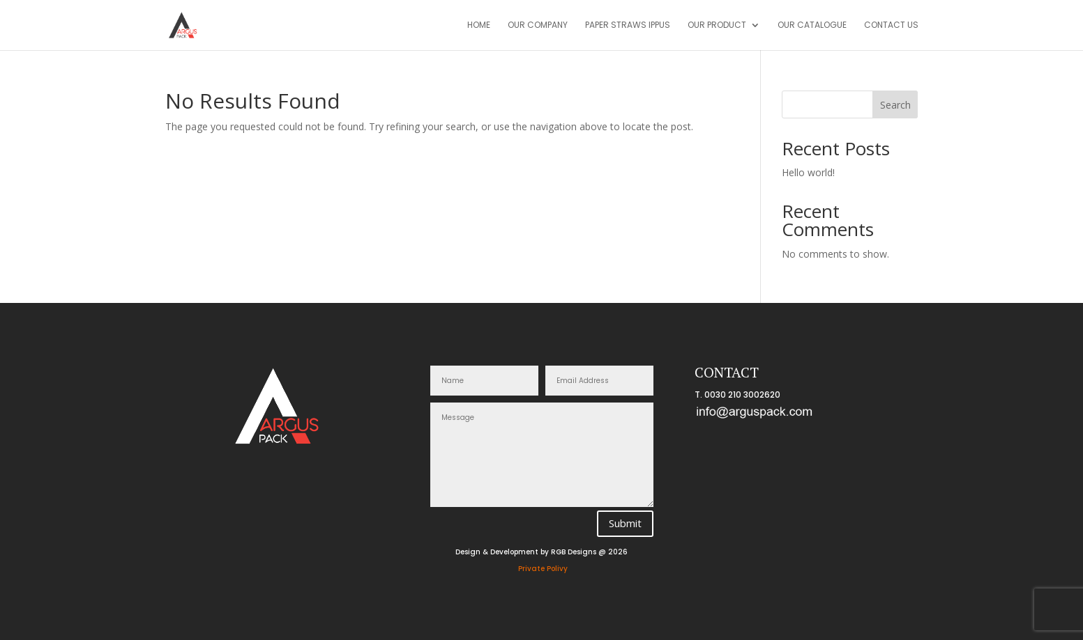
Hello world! (808, 172)
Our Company (538, 25)
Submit (625, 523)
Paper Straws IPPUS (627, 25)
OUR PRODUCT (717, 25)
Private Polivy (543, 568)
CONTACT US (891, 25)
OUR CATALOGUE (812, 25)
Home (478, 25)
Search (895, 104)
